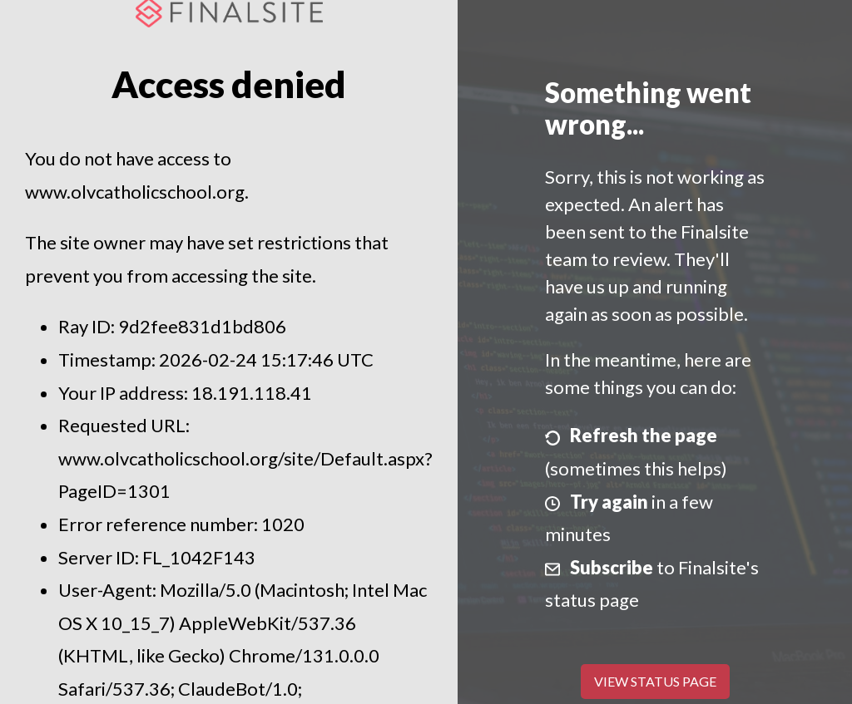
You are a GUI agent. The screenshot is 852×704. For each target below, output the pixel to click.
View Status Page (655, 681)
